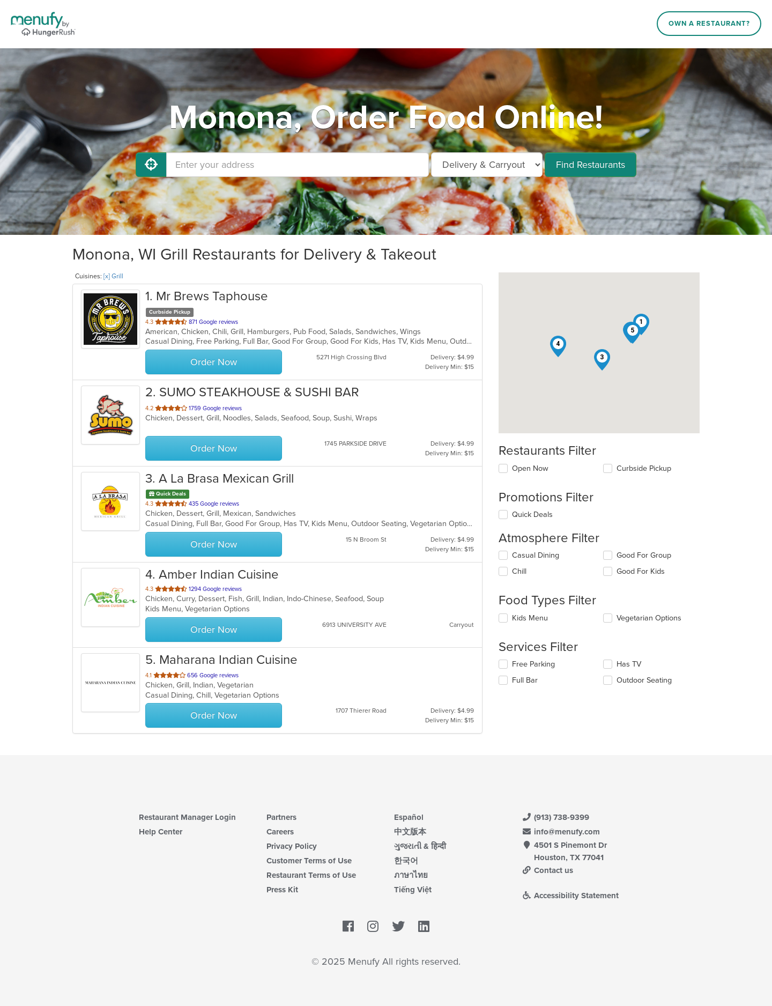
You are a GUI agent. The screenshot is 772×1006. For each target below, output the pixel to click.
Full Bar (525, 680)
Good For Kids (641, 571)
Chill (519, 571)
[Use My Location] (151, 164)
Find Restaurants (590, 165)
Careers (280, 832)
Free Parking (533, 664)
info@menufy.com (561, 832)
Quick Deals (532, 514)
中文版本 (410, 832)
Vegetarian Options (649, 618)
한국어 (406, 861)
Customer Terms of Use (309, 861)
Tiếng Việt (413, 889)
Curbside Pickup (644, 468)
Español (409, 817)
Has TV (629, 664)
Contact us (547, 870)
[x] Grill (113, 276)
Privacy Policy (291, 846)
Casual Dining (535, 555)
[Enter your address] (297, 164)
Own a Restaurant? (709, 23)
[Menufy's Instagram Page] (372, 927)
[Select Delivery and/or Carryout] (487, 164)
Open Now (530, 468)
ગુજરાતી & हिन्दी (420, 846)
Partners (281, 817)
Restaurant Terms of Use (311, 875)
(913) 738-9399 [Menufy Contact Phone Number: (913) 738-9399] (555, 817)
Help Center (160, 832)
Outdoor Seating (644, 680)
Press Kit (282, 889)
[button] (602, 360)
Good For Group (644, 555)
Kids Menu (530, 618)
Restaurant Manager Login (187, 817)
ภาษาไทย (411, 875)
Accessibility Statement (570, 895)
